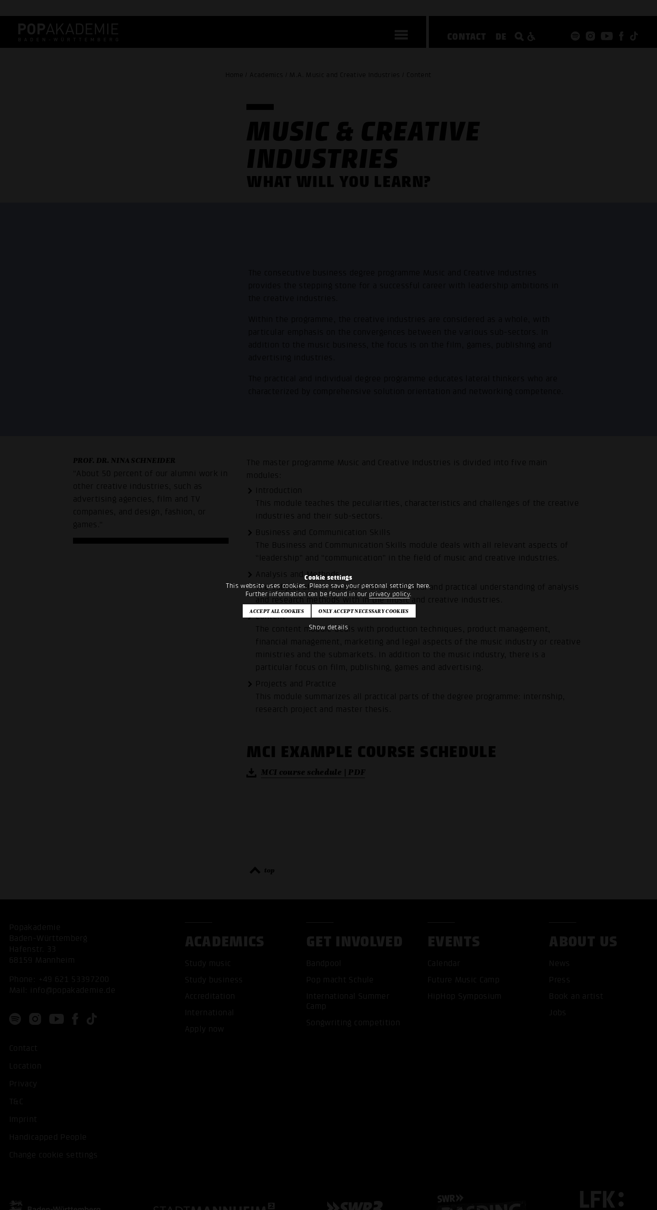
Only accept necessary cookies (363, 611)
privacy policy (389, 594)
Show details (328, 627)
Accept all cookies (277, 611)
